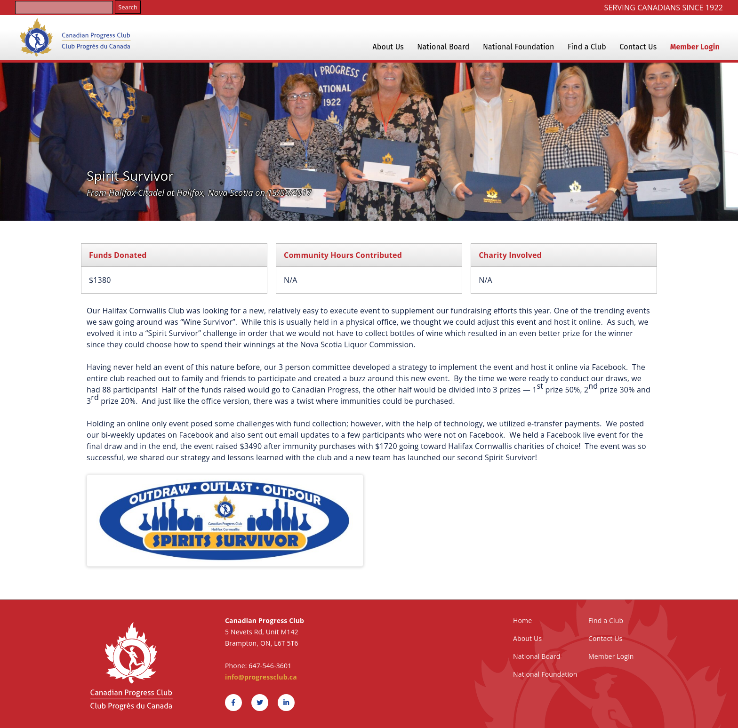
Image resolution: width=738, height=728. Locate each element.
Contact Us (638, 46)
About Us (388, 46)
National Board (443, 46)
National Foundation (518, 46)
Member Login (695, 46)
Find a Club (587, 46)
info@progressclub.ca (261, 676)
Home (522, 620)
